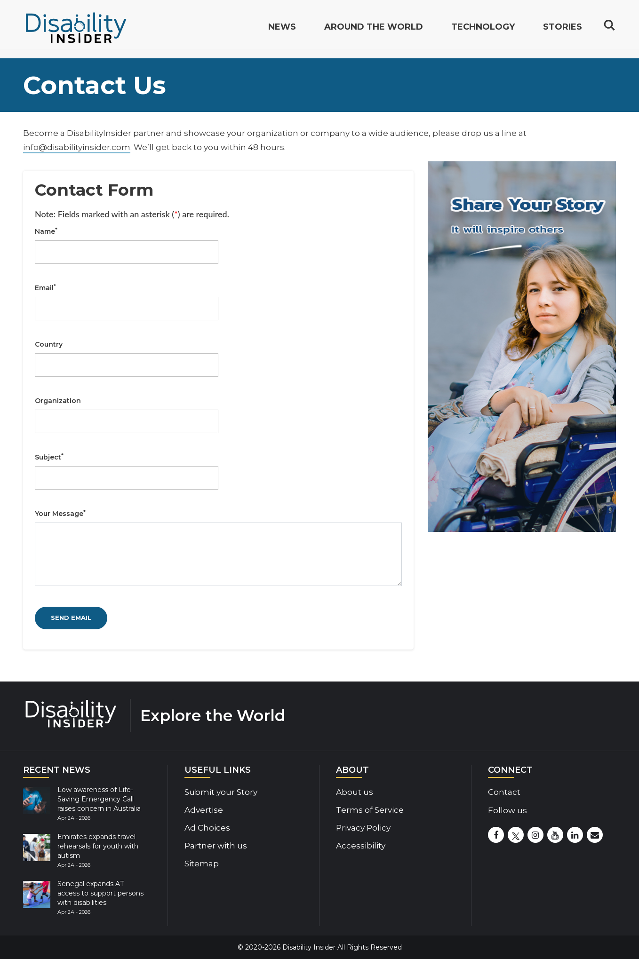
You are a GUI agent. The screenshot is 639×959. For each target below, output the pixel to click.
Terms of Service (370, 810)
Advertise (203, 810)
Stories (562, 31)
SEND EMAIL (71, 617)
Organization (58, 400)
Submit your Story (220, 792)
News (282, 31)
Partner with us (215, 845)
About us (354, 792)
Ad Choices (207, 827)
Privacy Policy (363, 827)
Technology (483, 31)
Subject (49, 457)
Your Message (60, 513)
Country (49, 344)
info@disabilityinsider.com (76, 147)
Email (45, 288)
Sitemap (201, 863)
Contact (504, 792)
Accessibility (360, 845)
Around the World (373, 31)
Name (46, 231)
